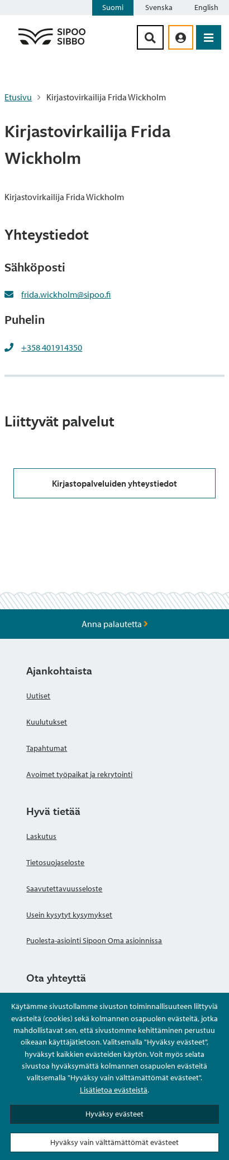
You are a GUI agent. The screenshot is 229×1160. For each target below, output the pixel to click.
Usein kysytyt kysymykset (69, 915)
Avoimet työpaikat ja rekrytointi (79, 774)
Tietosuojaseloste (55, 862)
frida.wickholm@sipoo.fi (66, 294)
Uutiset (38, 696)
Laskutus (41, 836)
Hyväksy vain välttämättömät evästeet (114, 1142)
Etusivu (18, 97)
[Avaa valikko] (208, 37)
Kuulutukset (46, 722)
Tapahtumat (46, 748)
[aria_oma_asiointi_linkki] (180, 37)
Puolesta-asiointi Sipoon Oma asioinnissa (94, 940)
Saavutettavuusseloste (64, 889)
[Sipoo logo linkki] (51, 44)
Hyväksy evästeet (114, 1114)
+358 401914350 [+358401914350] (51, 347)
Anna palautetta (115, 623)
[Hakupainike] (150, 37)
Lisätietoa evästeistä (113, 1090)
